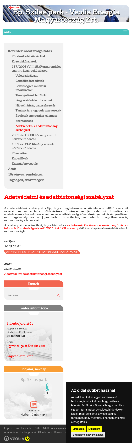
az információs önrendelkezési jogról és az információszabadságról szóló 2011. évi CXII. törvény (66, 226)
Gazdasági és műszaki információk (30, 88)
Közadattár (19, 153)
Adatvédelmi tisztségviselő (20, 432)
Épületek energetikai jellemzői (36, 115)
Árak (12, 168)
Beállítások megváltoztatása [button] (88, 434)
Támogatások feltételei (31, 95)
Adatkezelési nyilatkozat (57, 428)
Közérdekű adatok (24, 61)
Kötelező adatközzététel (28, 56)
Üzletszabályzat (26, 75)
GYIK (37, 428)
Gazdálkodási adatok (29, 81)
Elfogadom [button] (79, 428)
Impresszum (11, 428)
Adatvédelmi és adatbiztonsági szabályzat (36, 128)
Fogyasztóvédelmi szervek (34, 100)
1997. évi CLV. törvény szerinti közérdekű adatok (33, 146)
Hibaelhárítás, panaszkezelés (35, 105)
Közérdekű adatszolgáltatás (30, 50)
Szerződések (24, 121)
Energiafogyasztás (25, 163)
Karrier (58, 432)
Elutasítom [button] (94, 428)
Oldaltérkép (45, 432)
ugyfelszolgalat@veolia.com (26, 346)
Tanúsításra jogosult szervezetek (38, 110)
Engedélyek (20, 158)
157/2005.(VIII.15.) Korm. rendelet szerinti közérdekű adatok (36, 68)
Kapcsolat (26, 428)
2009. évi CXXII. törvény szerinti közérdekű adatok (34, 137)
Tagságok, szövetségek (26, 179)
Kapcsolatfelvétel (20, 355)
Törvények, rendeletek (25, 174)
